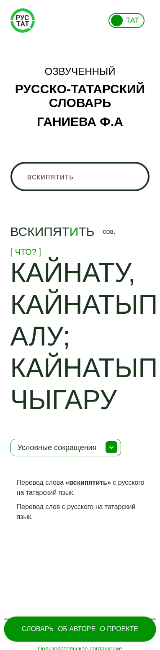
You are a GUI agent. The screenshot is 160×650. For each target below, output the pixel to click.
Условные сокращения (57, 447)
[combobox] (80, 176)
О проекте (119, 628)
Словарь (38, 628)
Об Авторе (77, 628)
